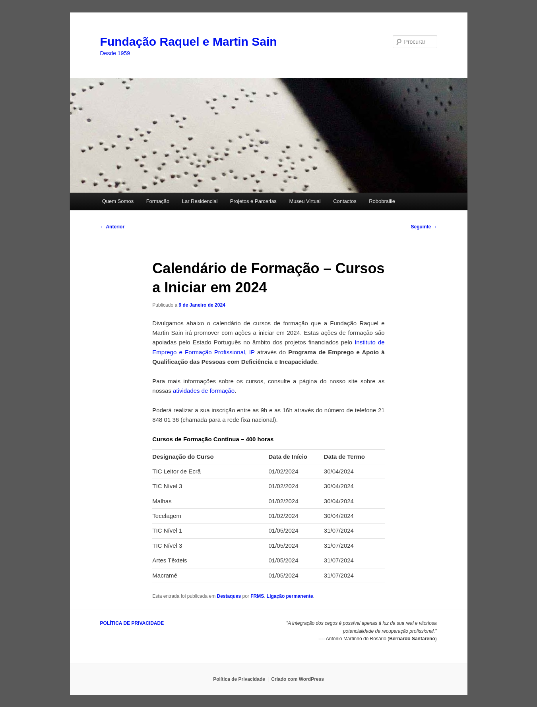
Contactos (345, 201)
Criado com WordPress (297, 679)
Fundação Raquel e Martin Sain (188, 41)
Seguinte (424, 227)
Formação (158, 201)
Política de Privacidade (239, 679)
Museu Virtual (304, 201)
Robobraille (382, 201)
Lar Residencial (200, 201)
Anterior (112, 227)
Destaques (229, 596)
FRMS (257, 596)
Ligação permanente (290, 596)
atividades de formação (204, 390)
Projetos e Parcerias (253, 201)
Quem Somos (118, 201)
